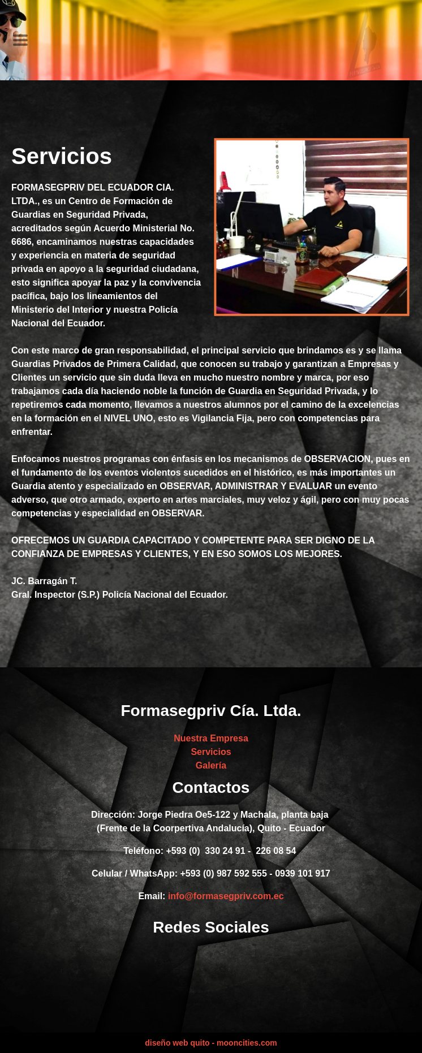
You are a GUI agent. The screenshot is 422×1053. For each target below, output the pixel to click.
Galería (211, 765)
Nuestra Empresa (211, 738)
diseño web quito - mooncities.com (211, 1042)
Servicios (211, 752)
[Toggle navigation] (20, 40)
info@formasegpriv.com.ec (226, 896)
